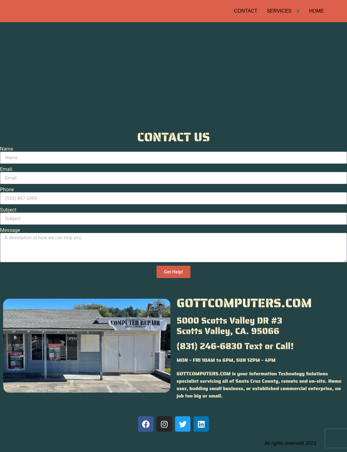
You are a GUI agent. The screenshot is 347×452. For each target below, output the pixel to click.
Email (6, 169)
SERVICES (279, 11)
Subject (8, 210)
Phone (7, 189)
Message (10, 230)
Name (6, 149)
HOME (316, 11)
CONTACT (245, 11)
